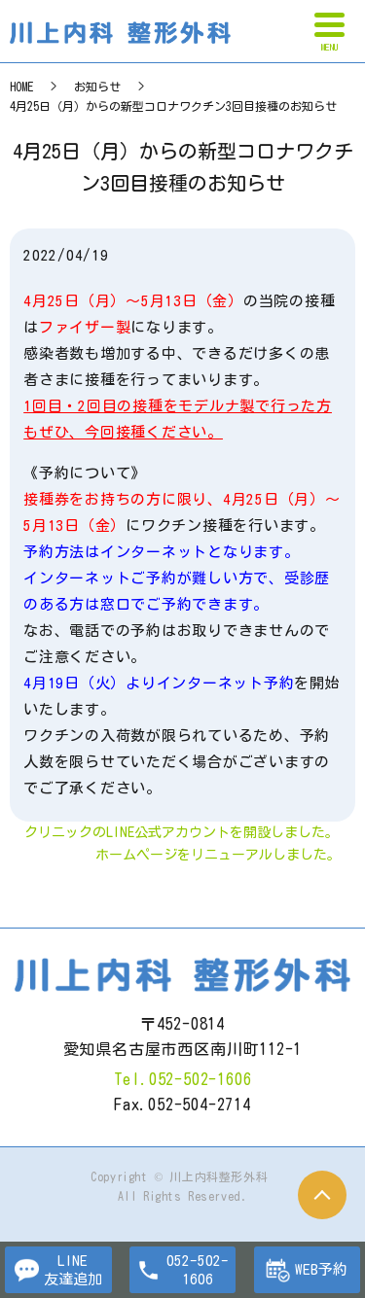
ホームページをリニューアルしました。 (218, 854)
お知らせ (97, 86)
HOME (21, 86)
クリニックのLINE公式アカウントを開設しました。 (181, 832)
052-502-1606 (200, 1079)
